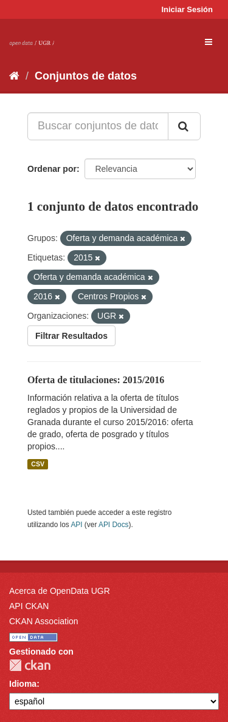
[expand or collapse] (208, 42)
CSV (37, 464)
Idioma (22, 684)
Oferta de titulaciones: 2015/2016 (95, 380)
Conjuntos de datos (86, 76)
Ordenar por (52, 169)
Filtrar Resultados (71, 336)
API (76, 524)
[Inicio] (14, 76)
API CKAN (29, 606)
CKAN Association (43, 621)
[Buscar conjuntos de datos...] (97, 126)
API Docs (113, 524)
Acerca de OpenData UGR (59, 591)
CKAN (29, 665)
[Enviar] (184, 126)
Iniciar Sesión (187, 9)
